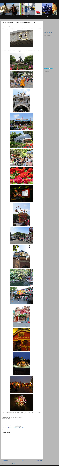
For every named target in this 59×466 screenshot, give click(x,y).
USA (23, 427)
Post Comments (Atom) (11, 463)
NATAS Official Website (48, 32)
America (6, 427)
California (13, 427)
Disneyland (17, 427)
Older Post (39, 460)
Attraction (9, 427)
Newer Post (5, 460)
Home (22, 460)
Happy (20, 427)
